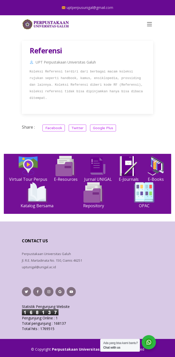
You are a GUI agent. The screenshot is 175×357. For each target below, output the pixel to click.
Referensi (46, 53)
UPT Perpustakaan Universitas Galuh (66, 64)
